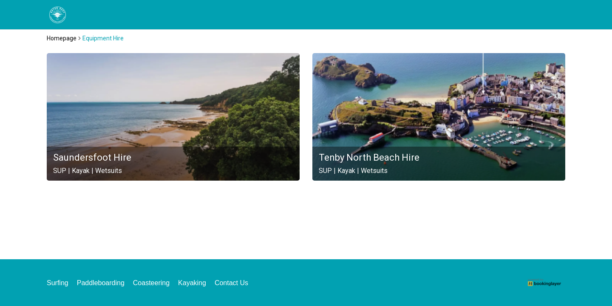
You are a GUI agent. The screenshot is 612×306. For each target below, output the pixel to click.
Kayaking (192, 282)
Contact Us (231, 282)
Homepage (61, 38)
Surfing (57, 282)
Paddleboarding (101, 282)
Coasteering (151, 282)
